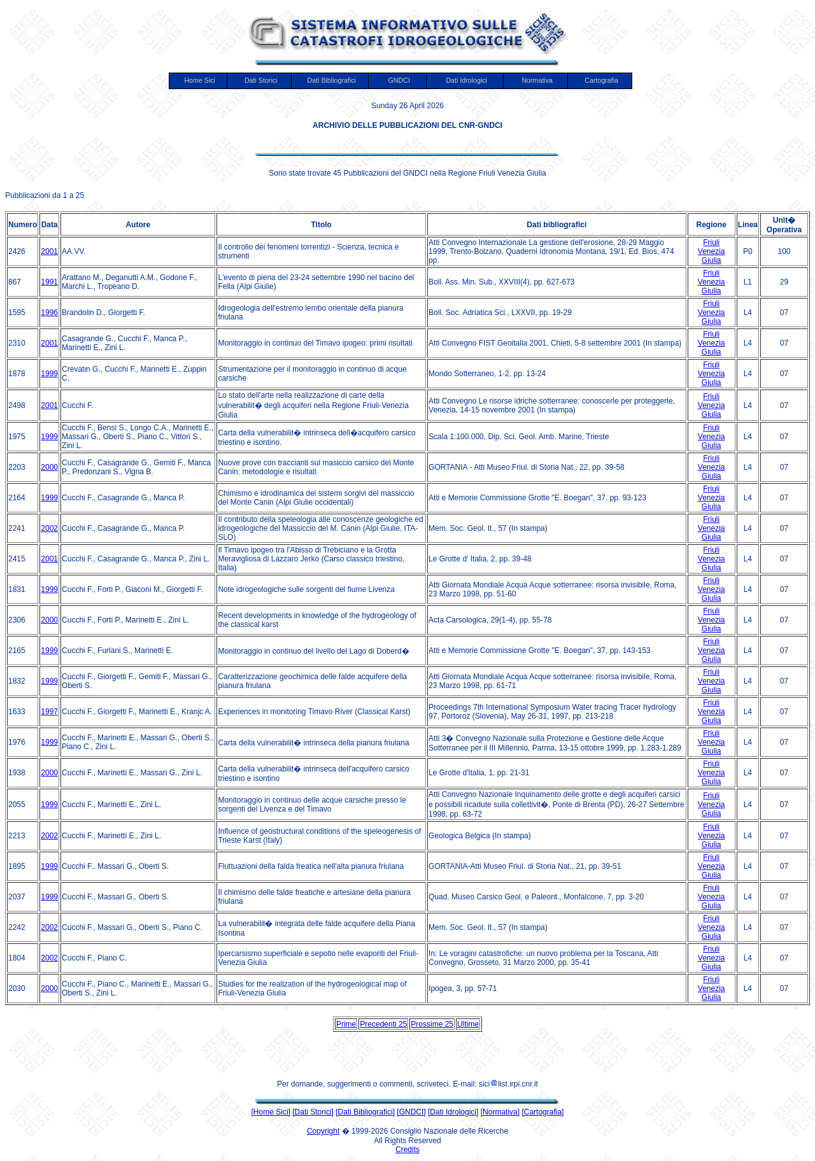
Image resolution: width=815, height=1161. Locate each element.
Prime (346, 1024)
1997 (49, 711)
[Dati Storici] (313, 1112)
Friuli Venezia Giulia (711, 251)
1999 (49, 373)
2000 (49, 467)
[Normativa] (500, 1112)
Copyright (323, 1131)
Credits (407, 1149)
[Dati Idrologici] (453, 1112)
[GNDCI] (411, 1112)
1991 (49, 282)
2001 (49, 251)
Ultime (468, 1024)
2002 (49, 528)
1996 (49, 312)
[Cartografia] (542, 1112)
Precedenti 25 (383, 1024)
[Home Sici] (271, 1112)
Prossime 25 (432, 1024)
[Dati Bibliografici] (365, 1112)
